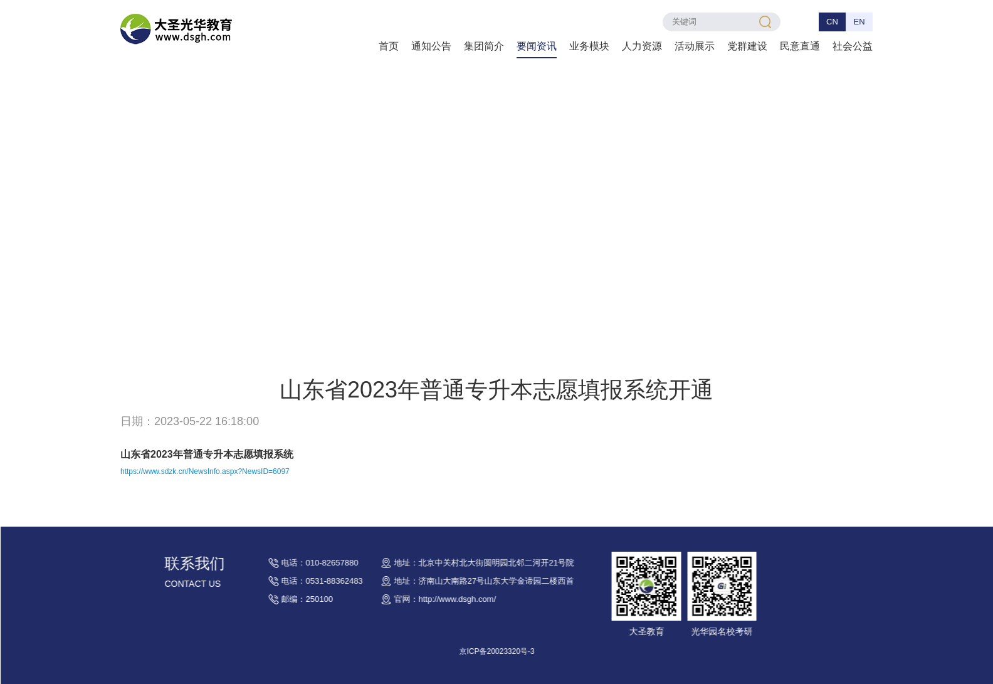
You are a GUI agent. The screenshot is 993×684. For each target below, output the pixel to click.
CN (832, 21)
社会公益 (853, 46)
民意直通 (800, 46)
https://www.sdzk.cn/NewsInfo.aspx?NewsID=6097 (205, 471)
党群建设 (747, 46)
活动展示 (695, 46)
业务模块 (589, 46)
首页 (389, 46)
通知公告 (431, 46)
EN (858, 21)
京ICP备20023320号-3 (521, 651)
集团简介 (484, 46)
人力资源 (642, 46)
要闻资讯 (537, 46)
